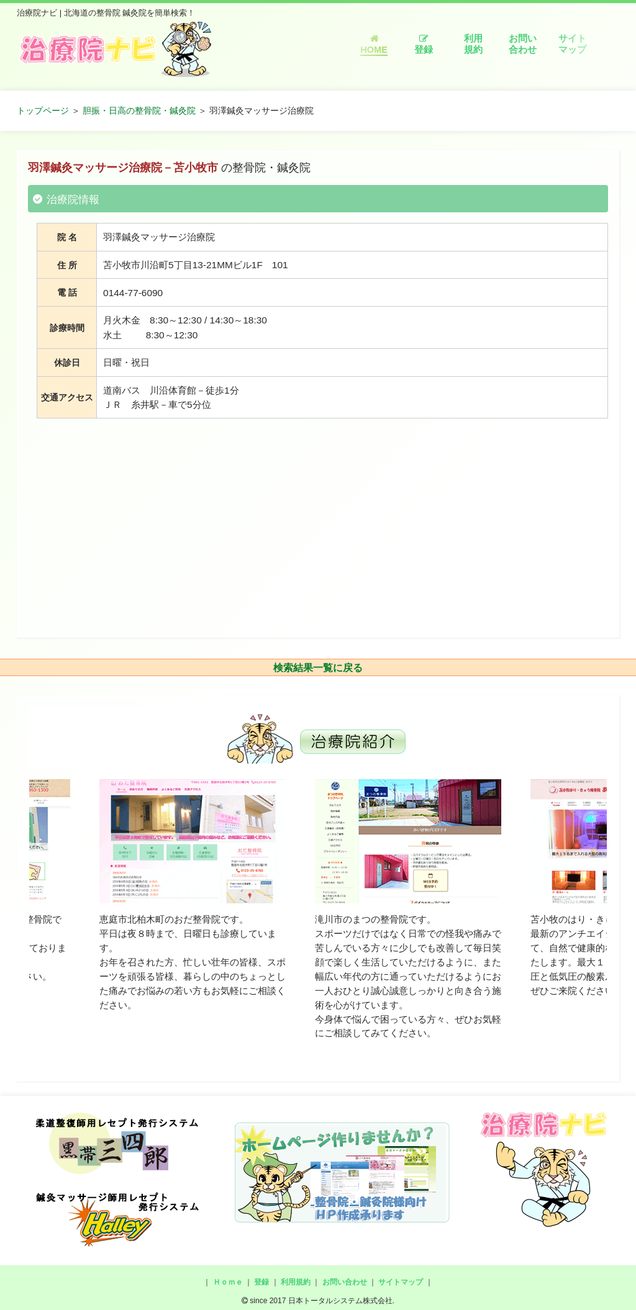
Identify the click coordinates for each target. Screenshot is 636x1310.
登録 (423, 44)
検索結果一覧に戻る (318, 667)
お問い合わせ (523, 44)
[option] (192, 896)
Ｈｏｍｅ (228, 1282)
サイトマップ (572, 44)
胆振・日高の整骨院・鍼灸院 (139, 110)
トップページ (43, 110)
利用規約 (473, 44)
